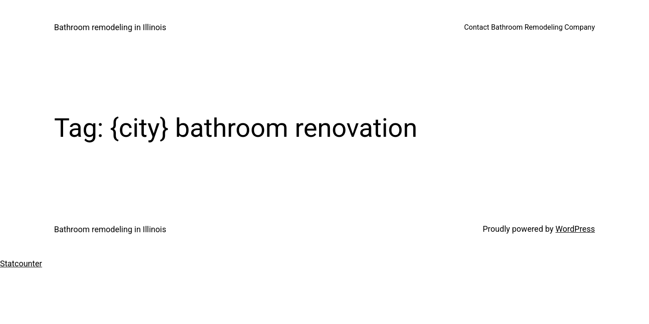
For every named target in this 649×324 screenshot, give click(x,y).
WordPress (575, 229)
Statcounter (21, 263)
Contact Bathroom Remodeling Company (529, 27)
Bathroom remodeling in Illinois (110, 27)
